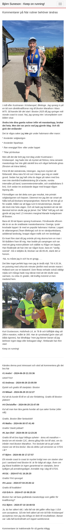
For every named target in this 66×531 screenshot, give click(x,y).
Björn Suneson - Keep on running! (23, 3)
